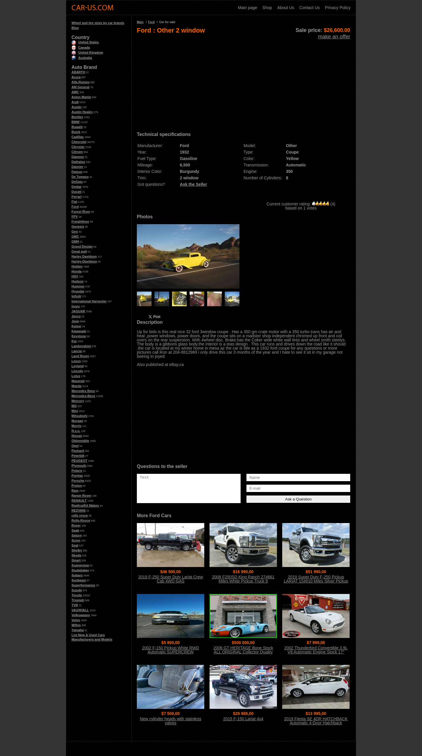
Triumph (78, 600)
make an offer (334, 37)
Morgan (77, 421)
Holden (77, 266)
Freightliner (80, 221)
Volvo (76, 620)
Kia (74, 341)
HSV (75, 276)
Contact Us (310, 7)
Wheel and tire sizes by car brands (98, 23)
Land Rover (80, 356)
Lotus (76, 376)
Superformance (83, 585)
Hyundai (78, 291)
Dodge (76, 186)
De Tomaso (80, 176)
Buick (76, 132)
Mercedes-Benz (83, 396)
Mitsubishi (79, 416)
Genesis (78, 226)
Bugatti (77, 127)
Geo (75, 231)
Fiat (74, 201)
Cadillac (78, 137)
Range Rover (81, 495)
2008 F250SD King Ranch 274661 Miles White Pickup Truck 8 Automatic (243, 581)
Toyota (77, 595)
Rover (76, 525)
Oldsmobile (80, 440)
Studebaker (80, 570)
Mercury (78, 401)
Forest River (81, 211)
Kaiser (76, 326)
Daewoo (78, 157)
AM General (80, 87)
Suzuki (77, 590)
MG (74, 406)
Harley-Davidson (84, 261)
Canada (81, 47)
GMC (75, 236)
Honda (76, 271)
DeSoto (77, 181)
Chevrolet (79, 142)
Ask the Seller (193, 184)
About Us (285, 7)
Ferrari (77, 196)
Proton (77, 485)
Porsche (78, 480)
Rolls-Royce (81, 520)
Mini (75, 411)
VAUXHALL (80, 610)
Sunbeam (79, 580)
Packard (78, 450)
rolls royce (80, 515)
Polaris (77, 470)
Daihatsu (78, 162)
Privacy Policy (337, 7)
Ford (75, 206)
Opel (75, 445)
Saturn (77, 535)
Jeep (75, 321)
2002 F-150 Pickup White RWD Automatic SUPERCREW (170, 650)
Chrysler (78, 147)
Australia (82, 57)
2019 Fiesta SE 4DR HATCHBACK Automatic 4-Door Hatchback (316, 721)
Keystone (79, 336)
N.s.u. (76, 431)
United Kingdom (87, 52)
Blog (75, 28)
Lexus (76, 361)
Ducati (76, 191)
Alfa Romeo (80, 82)
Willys (76, 625)
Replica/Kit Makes (85, 505)
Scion (76, 540)
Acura (76, 77)
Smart (76, 560)
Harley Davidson (84, 256)
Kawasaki (79, 331)
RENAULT (79, 500)
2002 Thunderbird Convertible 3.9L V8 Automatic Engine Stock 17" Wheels (316, 652)
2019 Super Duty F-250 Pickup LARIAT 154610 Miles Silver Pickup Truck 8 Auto (316, 581)
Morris (76, 426)
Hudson (78, 281)
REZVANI (78, 510)
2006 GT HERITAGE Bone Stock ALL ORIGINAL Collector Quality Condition (243, 652)
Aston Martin (81, 97)
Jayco (76, 316)
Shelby (77, 550)
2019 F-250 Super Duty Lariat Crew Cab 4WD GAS (170, 579)
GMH (75, 241)
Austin (76, 107)
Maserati (78, 381)
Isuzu (76, 306)
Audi (75, 102)
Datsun (77, 171)
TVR (75, 605)
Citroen (77, 152)
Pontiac (77, 475)
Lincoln (77, 371)
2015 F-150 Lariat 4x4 (243, 719)
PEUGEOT (79, 460)
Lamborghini (81, 346)
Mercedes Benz (83, 391)
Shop (267, 7)
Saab (75, 530)
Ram (75, 490)
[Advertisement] (243, 81)
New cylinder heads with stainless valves (170, 721)
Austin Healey (82, 112)
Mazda (76, 386)
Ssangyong (80, 565)
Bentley (77, 117)
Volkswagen (81, 615)
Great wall (79, 251)
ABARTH (78, 72)
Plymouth (79, 465)
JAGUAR (78, 311)
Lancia (77, 351)
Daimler (77, 166)
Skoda (76, 555)
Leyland (78, 366)
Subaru (77, 575)
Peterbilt (78, 455)
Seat (75, 545)
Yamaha (78, 630)
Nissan (77, 435)
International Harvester (89, 301)
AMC (75, 92)
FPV (75, 216)
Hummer (78, 286)
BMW (76, 122)
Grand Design (82, 246)
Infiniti (76, 296)
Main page (247, 7)
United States (85, 42)
